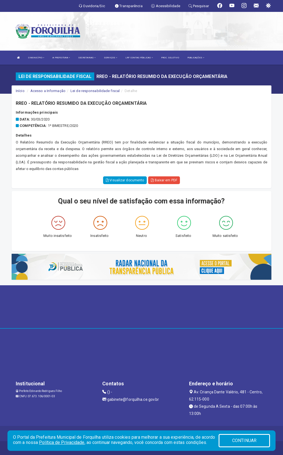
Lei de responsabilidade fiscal (95, 91)
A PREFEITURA (61, 57)
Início (20, 91)
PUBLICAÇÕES (195, 57)
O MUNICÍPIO (36, 57)
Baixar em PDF (164, 180)
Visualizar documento (125, 180)
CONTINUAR (244, 440)
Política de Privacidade (61, 442)
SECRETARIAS (87, 57)
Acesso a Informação (47, 91)
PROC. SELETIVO (170, 57)
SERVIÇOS (110, 57)
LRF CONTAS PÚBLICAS (139, 57)
